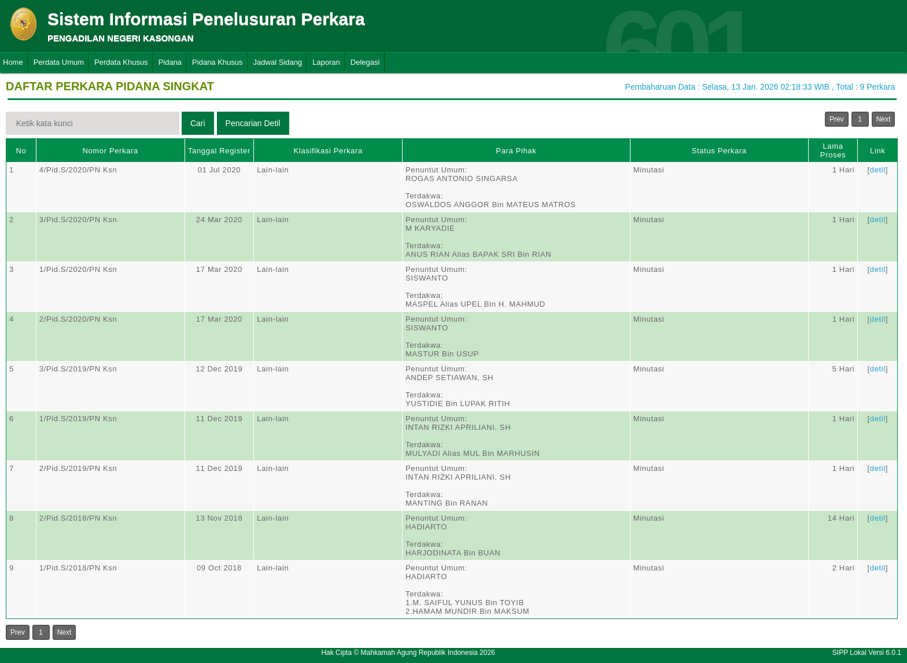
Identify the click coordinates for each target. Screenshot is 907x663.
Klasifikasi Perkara (328, 150)
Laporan (326, 62)
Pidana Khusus (217, 62)
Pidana (170, 62)
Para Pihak (516, 150)
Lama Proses (833, 150)
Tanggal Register (219, 150)
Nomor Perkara (110, 150)
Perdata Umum (59, 62)
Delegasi (365, 62)
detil (878, 169)
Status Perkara (719, 150)
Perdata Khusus (121, 62)
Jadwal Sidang (278, 62)
